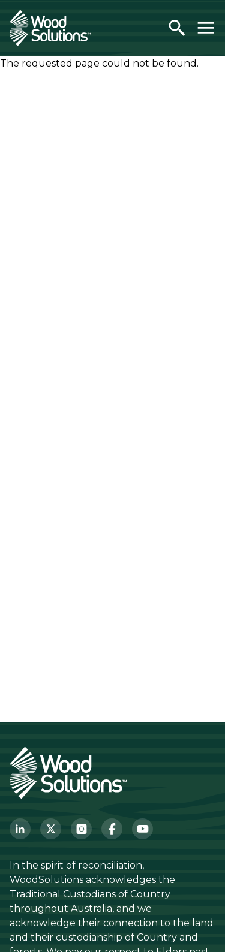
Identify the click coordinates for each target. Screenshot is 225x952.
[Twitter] (50, 828)
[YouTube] (142, 828)
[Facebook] (111, 828)
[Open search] (177, 27)
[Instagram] (81, 828)
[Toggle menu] (205, 27)
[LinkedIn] (20, 828)
